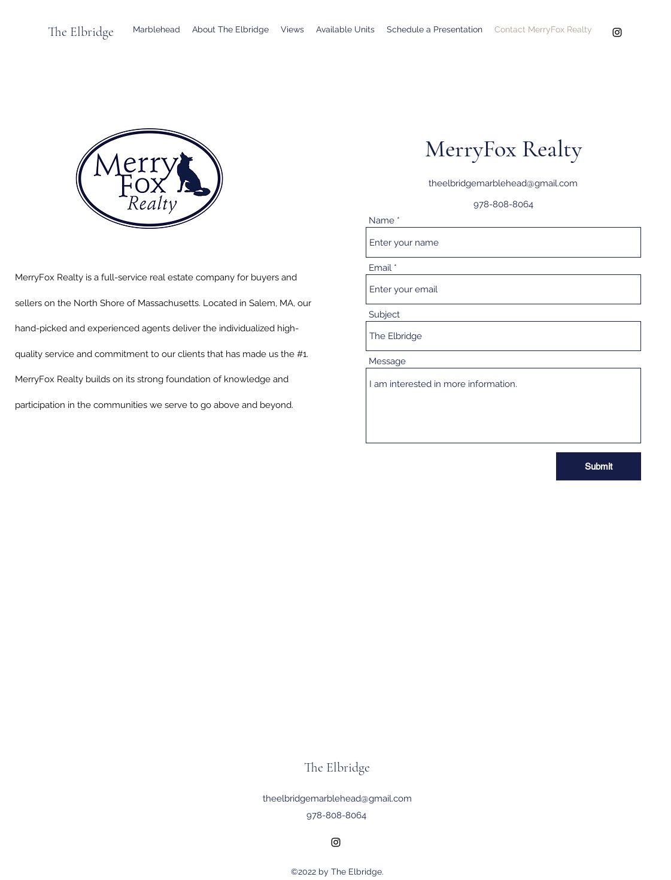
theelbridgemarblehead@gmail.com (503, 183)
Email (380, 268)
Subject (384, 314)
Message (387, 361)
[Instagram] (617, 32)
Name (381, 220)
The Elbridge (81, 32)
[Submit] (598, 466)
